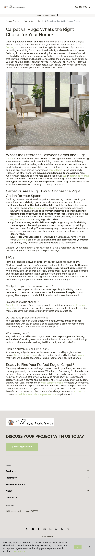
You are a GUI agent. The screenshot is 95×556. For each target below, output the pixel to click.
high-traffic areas (39, 208)
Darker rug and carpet (25, 355)
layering (22, 239)
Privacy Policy (47, 536)
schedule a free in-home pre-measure (35, 394)
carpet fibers (55, 170)
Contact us (79, 391)
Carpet (40, 21)
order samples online (51, 382)
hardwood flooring (79, 175)
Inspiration (47, 477)
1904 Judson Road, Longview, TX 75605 (22, 511)
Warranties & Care (47, 484)
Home (8, 466)
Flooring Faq (28, 21)
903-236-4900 (81, 7)
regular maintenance (21, 219)
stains (81, 355)
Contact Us (47, 497)
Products (47, 471)
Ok (78, 547)
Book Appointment (22, 446)
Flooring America (12, 21)
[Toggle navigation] (89, 6)
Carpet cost (12, 305)
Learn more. (19, 551)
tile (64, 175)
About (47, 491)
